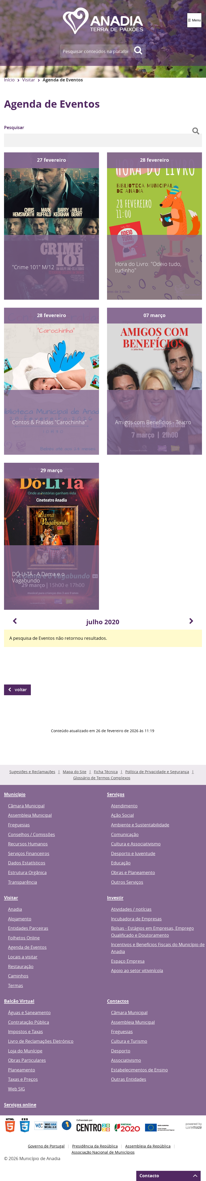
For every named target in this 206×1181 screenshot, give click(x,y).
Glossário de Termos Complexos (101, 777)
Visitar (28, 80)
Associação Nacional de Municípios (103, 1152)
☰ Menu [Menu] (194, 20)
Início (9, 80)
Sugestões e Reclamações (32, 771)
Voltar (21, 690)
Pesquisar (14, 127)
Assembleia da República (148, 1146)
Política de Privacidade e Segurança (157, 771)
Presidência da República (95, 1146)
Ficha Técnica (106, 771)
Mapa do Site (74, 771)
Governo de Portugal (46, 1146)
